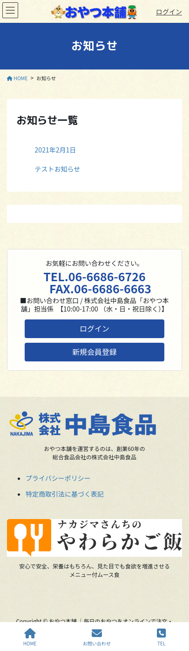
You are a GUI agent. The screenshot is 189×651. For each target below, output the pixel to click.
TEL (161, 637)
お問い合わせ (97, 637)
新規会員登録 (94, 351)
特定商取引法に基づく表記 (65, 494)
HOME (30, 637)
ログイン (169, 11)
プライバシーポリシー (58, 478)
